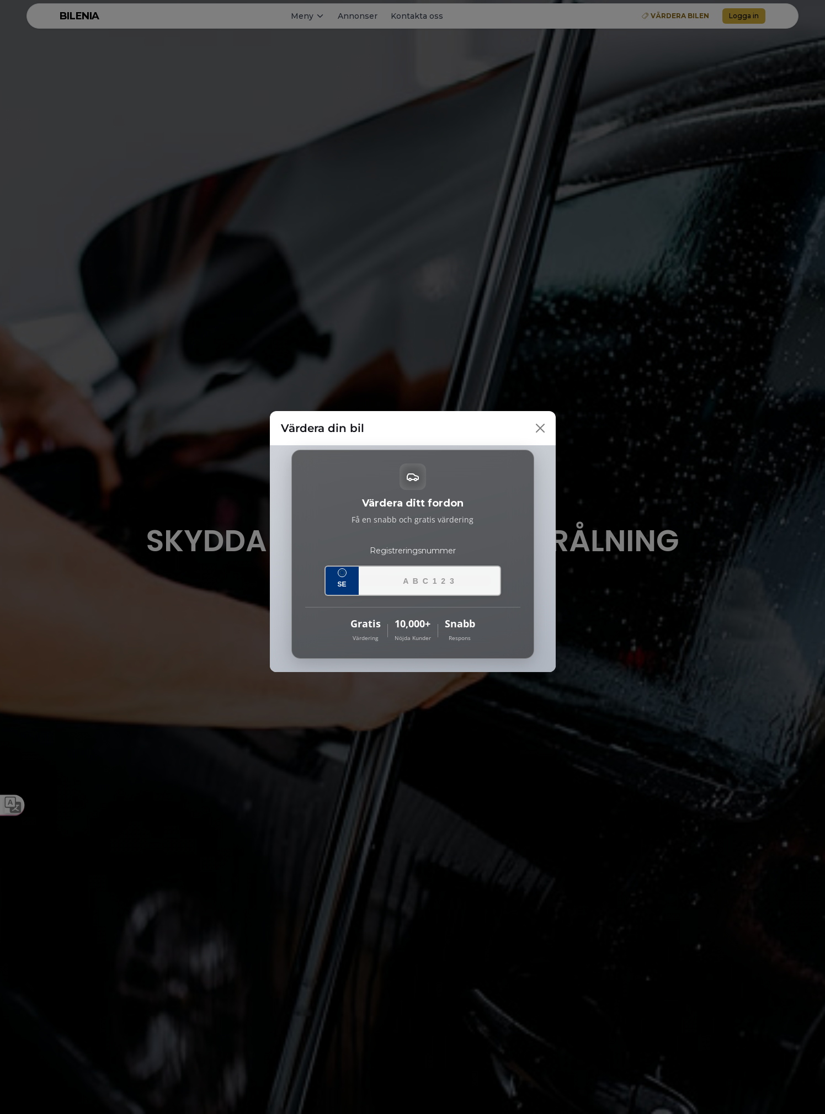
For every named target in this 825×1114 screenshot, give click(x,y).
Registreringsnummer (413, 551)
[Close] (540, 428)
